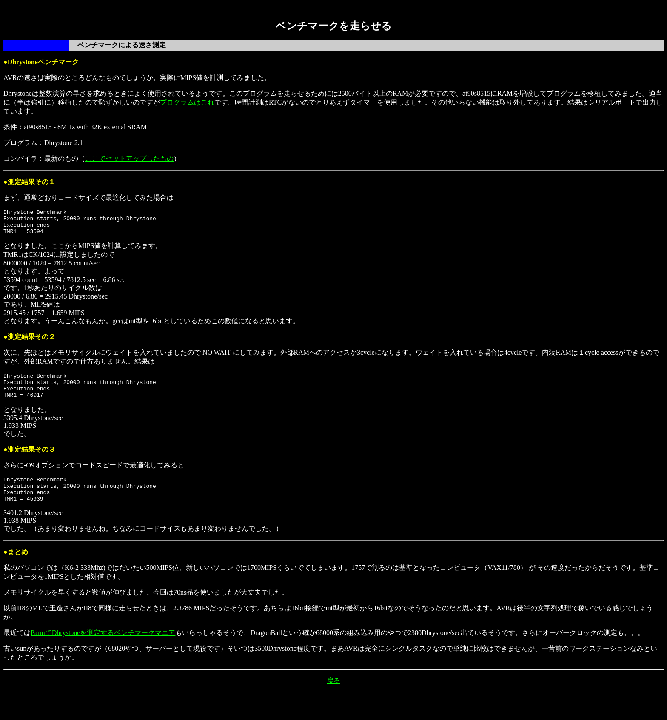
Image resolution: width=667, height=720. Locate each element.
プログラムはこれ (187, 102)
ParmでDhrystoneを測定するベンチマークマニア (103, 648)
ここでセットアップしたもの (129, 158)
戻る (333, 696)
